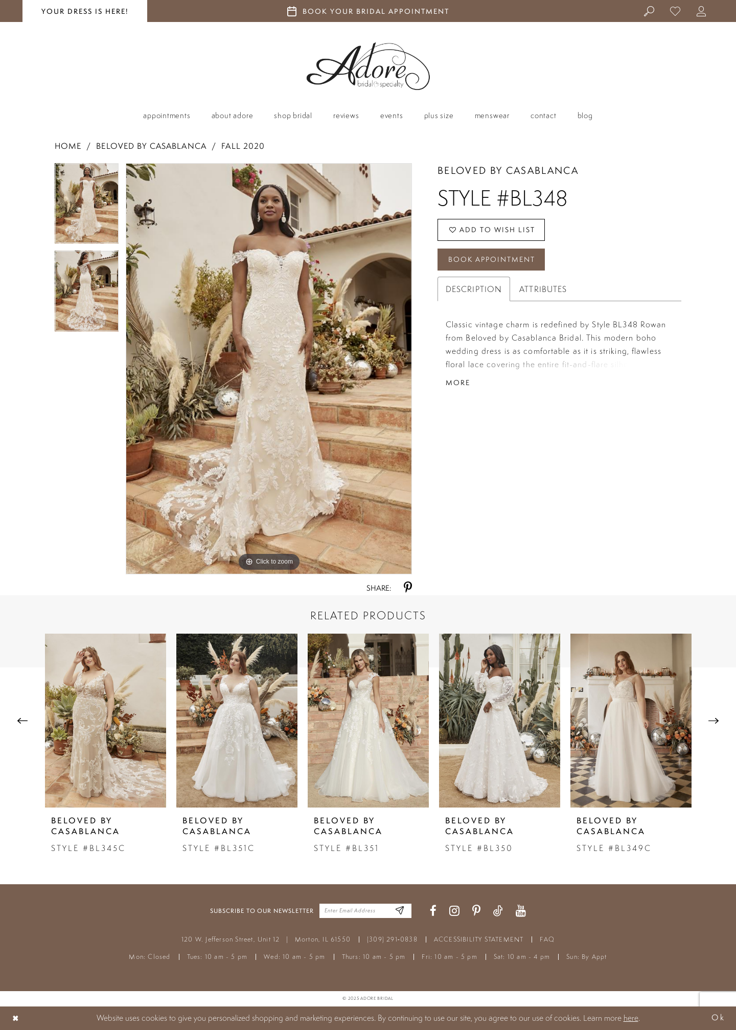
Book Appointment (491, 259)
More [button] (458, 382)
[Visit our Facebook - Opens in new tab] (433, 911)
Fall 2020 (243, 146)
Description (474, 289)
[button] (701, 11)
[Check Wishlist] (675, 11)
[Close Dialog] (16, 1018)
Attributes (543, 289)
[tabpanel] (87, 207)
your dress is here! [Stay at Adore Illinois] (84, 11)
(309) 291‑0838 (392, 939)
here (631, 1018)
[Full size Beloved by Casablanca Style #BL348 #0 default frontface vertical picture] (268, 369)
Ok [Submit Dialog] (718, 1018)
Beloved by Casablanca (151, 146)
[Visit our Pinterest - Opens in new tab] (476, 911)
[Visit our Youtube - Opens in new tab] (521, 911)
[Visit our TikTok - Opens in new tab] (498, 911)
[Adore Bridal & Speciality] (368, 66)
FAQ (547, 939)
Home (68, 146)
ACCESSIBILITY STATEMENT (479, 939)
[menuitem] (649, 11)
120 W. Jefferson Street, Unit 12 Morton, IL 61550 (266, 939)
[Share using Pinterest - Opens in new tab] (408, 587)
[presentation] (105, 721)
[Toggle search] (649, 11)
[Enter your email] (365, 911)
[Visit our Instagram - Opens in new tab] (454, 911)
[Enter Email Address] (400, 911)
